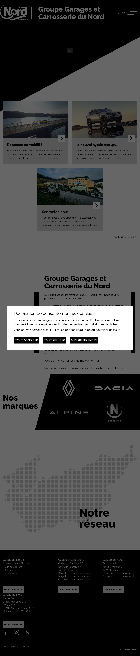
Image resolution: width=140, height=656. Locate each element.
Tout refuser (54, 340)
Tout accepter (26, 340)
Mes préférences (84, 340)
